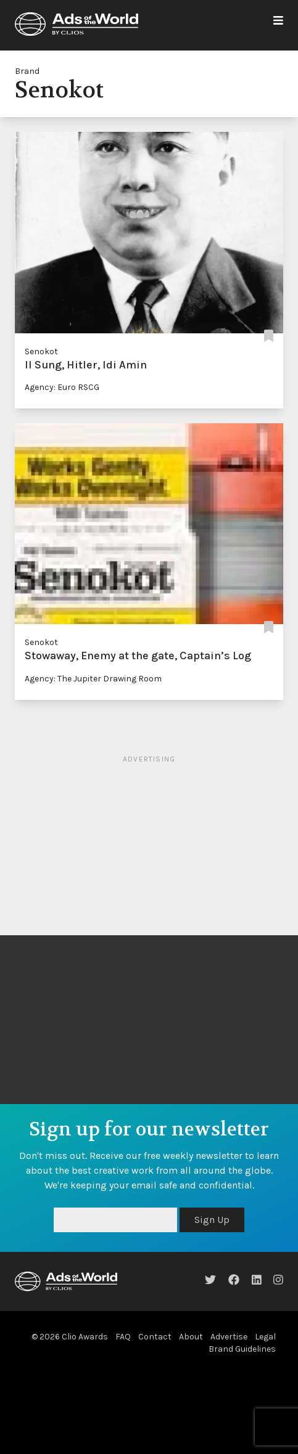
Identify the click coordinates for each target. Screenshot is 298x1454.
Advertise (228, 1336)
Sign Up (212, 1219)
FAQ (123, 1336)
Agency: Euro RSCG (62, 387)
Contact (155, 1336)
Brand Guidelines (242, 1349)
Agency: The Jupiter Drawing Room (93, 678)
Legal (265, 1336)
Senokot (41, 351)
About (191, 1336)
